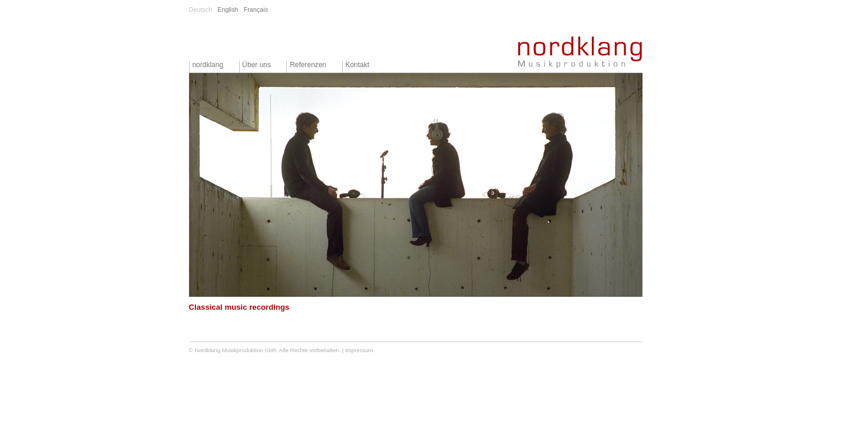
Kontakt (357, 65)
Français (256, 9)
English (227, 9)
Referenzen (308, 65)
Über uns (256, 65)
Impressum (359, 350)
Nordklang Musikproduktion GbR (235, 350)
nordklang (207, 65)
